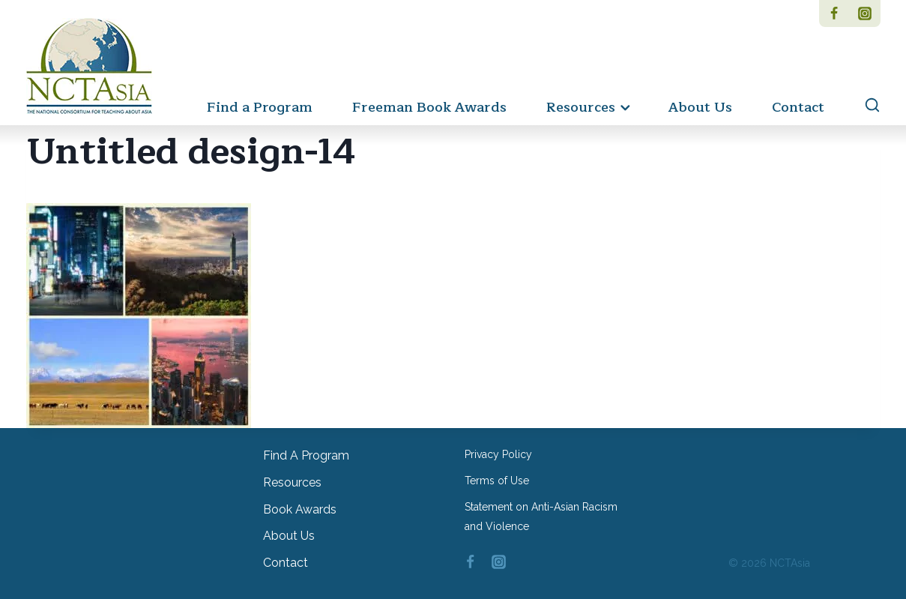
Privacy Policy (498, 454)
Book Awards (299, 509)
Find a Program (259, 107)
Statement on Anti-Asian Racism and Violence (541, 516)
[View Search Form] (865, 105)
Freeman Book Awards (429, 107)
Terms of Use (497, 481)
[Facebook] (834, 13)
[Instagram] (865, 13)
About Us (700, 107)
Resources (292, 482)
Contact (798, 107)
